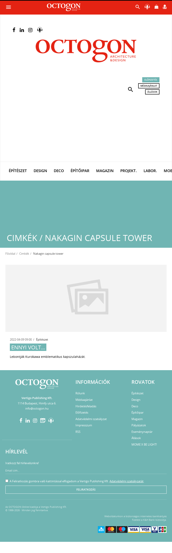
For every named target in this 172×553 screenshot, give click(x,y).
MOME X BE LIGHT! (144, 444)
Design (40, 170)
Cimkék (24, 254)
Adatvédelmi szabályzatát (127, 481)
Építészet (18, 170)
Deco (59, 170)
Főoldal (10, 254)
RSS (77, 432)
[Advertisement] (86, 128)
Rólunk (80, 393)
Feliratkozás (86, 489)
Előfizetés (150, 79)
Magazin (105, 170)
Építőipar (80, 170)
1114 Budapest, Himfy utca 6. (37, 403)
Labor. (150, 170)
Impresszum (83, 425)
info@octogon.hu (37, 408)
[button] (130, 89)
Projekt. (128, 170)
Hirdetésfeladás (85, 406)
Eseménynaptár (142, 432)
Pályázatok (138, 425)
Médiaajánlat (148, 85)
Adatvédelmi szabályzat (91, 419)
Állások (152, 91)
